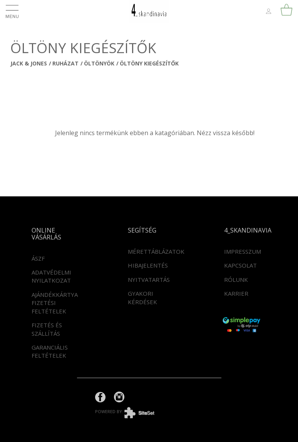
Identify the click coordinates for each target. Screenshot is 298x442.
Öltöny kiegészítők (149, 63)
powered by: (130, 411)
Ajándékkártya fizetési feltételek (55, 303)
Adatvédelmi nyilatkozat (51, 276)
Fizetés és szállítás (47, 329)
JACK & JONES (28, 63)
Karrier (236, 293)
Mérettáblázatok (156, 251)
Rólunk (236, 279)
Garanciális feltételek (50, 351)
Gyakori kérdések (142, 297)
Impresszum (242, 251)
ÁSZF (38, 258)
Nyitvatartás (149, 279)
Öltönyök (99, 63)
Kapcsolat (240, 265)
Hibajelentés (148, 265)
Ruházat (65, 63)
